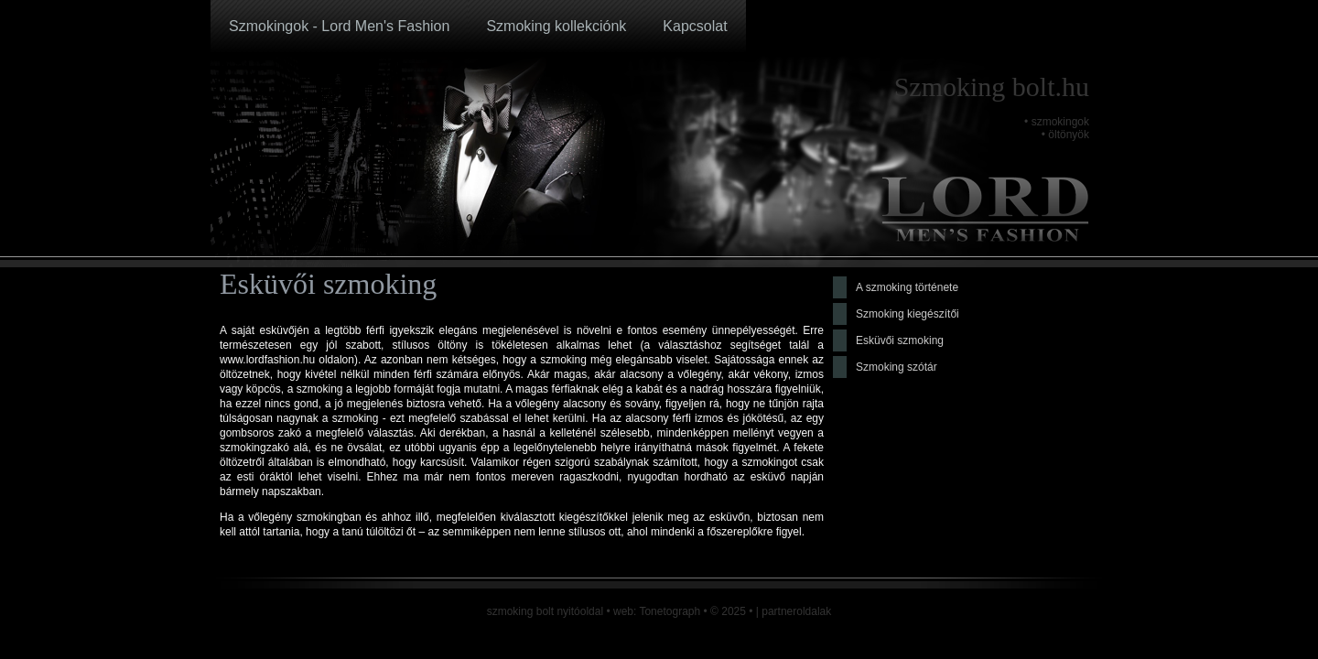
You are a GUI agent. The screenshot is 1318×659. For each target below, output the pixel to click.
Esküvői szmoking (900, 340)
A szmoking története (907, 287)
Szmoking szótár (896, 367)
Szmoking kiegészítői (907, 314)
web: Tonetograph (656, 611)
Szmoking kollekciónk (556, 26)
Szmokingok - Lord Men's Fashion (339, 26)
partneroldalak (796, 611)
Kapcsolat (695, 26)
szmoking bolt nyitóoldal (545, 611)
